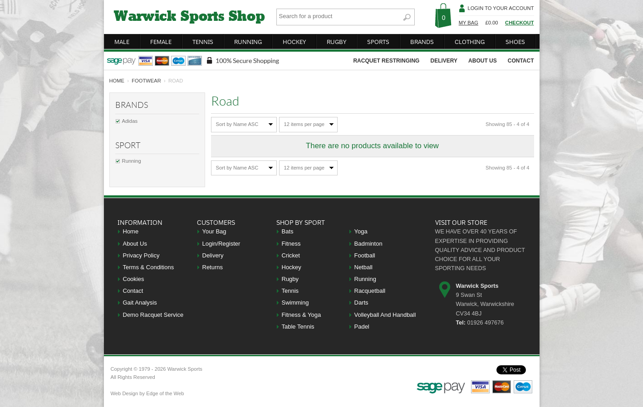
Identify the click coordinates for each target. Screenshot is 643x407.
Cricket (291, 255)
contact (521, 61)
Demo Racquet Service (153, 314)
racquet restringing (386, 61)
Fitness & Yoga (301, 314)
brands (422, 41)
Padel (361, 326)
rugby (336, 41)
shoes (515, 41)
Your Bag (214, 231)
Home (131, 231)
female (161, 41)
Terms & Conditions (148, 267)
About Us (135, 243)
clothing (470, 41)
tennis (202, 41)
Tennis (290, 290)
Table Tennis (298, 326)
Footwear (146, 80)
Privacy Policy (141, 255)
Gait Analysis (140, 302)
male (121, 41)
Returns (212, 267)
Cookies (133, 279)
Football (364, 255)
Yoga (361, 231)
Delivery (213, 255)
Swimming (295, 302)
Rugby (290, 279)
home (117, 80)
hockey (294, 41)
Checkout (519, 22)
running (248, 41)
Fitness (291, 243)
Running (131, 161)
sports (378, 41)
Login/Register (221, 243)
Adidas (130, 121)
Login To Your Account (500, 8)
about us (482, 61)
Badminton (368, 243)
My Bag (468, 22)
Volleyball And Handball (385, 314)
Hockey (291, 267)
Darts (361, 302)
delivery (443, 61)
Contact (133, 290)
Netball (363, 267)
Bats (288, 231)
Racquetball (370, 290)
